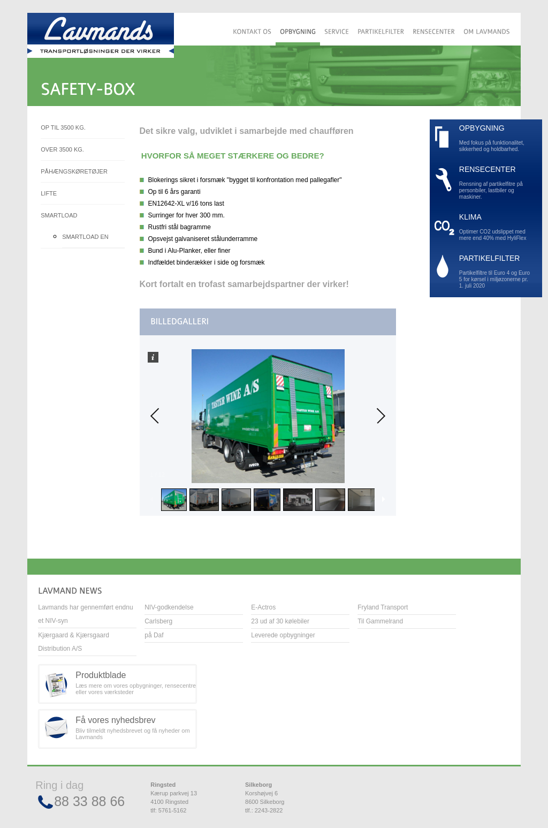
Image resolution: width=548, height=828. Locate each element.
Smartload (59, 215)
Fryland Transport (382, 607)
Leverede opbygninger (283, 635)
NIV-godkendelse (168, 607)
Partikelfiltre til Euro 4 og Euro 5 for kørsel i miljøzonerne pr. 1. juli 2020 (495, 272)
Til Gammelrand (380, 621)
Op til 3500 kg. (63, 127)
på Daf (153, 635)
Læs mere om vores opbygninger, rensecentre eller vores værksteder (136, 683)
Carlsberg (158, 621)
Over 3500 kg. (62, 149)
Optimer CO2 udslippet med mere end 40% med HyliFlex (495, 227)
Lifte (49, 193)
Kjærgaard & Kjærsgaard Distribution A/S (73, 641)
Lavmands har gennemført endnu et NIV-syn (85, 614)
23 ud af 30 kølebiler (280, 621)
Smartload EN (85, 237)
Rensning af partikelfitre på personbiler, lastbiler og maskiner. (495, 183)
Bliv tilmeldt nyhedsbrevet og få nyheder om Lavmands (136, 728)
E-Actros (263, 607)
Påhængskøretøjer (74, 171)
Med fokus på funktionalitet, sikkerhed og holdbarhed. (495, 138)
